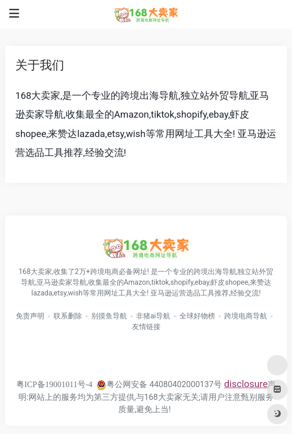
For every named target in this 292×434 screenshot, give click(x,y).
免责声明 (30, 316)
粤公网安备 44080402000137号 (159, 384)
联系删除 (68, 316)
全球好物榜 (197, 316)
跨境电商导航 (245, 316)
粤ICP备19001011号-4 (54, 384)
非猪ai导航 (153, 316)
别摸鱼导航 (109, 316)
